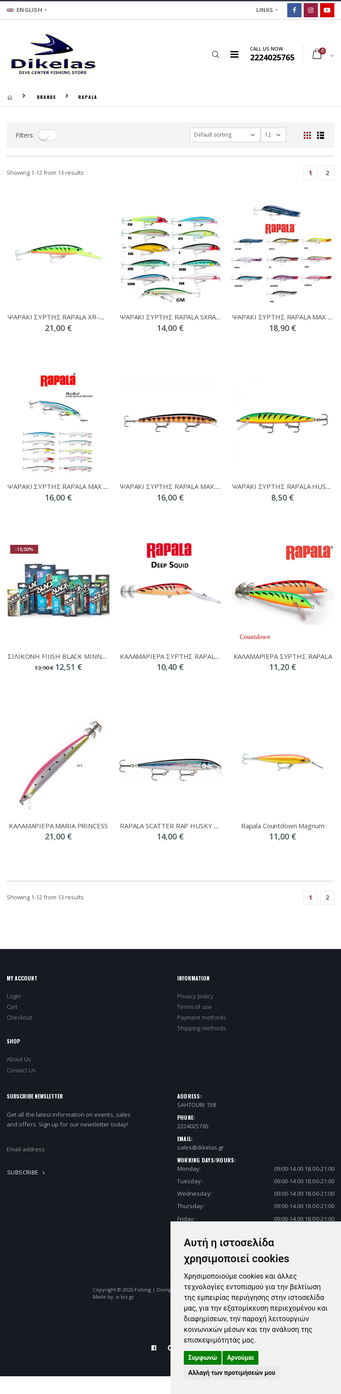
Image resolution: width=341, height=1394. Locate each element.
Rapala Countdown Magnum (283, 825)
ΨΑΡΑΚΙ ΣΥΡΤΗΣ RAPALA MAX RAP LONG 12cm (81, 486)
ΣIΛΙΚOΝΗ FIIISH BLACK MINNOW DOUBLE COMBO (87, 656)
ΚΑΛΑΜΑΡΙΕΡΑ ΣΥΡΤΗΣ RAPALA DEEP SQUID (190, 656)
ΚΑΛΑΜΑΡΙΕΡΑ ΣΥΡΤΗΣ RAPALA (283, 656)
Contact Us (21, 1070)
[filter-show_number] (273, 134)
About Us (19, 1059)
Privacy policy (195, 996)
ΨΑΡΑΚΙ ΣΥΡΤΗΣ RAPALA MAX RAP (174, 486)
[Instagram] (311, 10)
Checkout (19, 1017)
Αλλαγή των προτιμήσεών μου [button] (231, 1372)
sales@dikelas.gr (200, 1147)
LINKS (264, 10)
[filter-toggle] (48, 135)
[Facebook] (294, 10)
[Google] (327, 10)
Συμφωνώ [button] (202, 1357)
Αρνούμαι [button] (240, 1357)
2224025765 (193, 1126)
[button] (216, 54)
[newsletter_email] (85, 1149)
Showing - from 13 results (45, 173)
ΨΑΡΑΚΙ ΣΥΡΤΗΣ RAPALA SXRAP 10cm (179, 316)
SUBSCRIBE (27, 1172)
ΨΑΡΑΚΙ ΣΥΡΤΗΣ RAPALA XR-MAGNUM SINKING (82, 316)
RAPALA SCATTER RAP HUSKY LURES (177, 825)
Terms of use (194, 1007)
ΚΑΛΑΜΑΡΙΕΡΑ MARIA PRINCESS (58, 825)
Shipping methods (201, 1028)
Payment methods (201, 1017)
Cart (12, 1007)
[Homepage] (10, 97)
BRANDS (46, 97)
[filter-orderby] (225, 134)
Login (14, 996)
